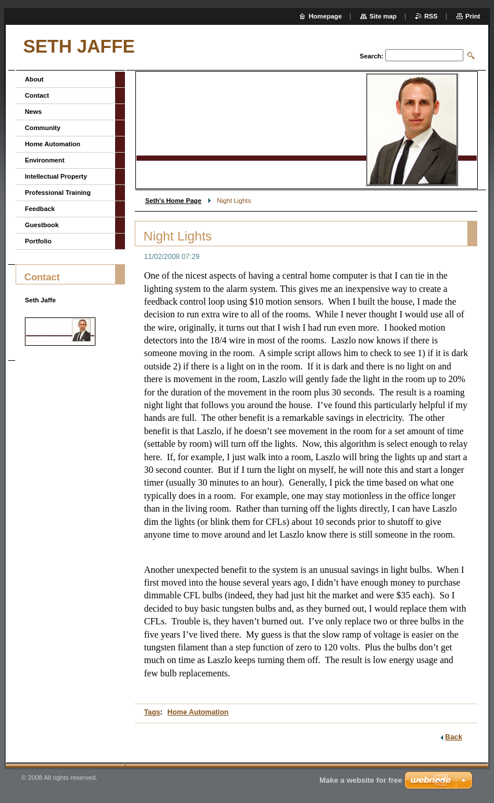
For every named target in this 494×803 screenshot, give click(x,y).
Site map (383, 16)
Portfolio (38, 241)
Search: (372, 56)
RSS (431, 16)
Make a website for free (360, 780)
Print (473, 16)
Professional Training (58, 192)
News (33, 111)
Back (453, 737)
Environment (44, 160)
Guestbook (41, 224)
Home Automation (197, 712)
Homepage (325, 16)
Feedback (40, 208)
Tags (152, 712)
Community (43, 127)
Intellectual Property (56, 176)
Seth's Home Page (173, 200)
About (34, 79)
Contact (37, 95)
